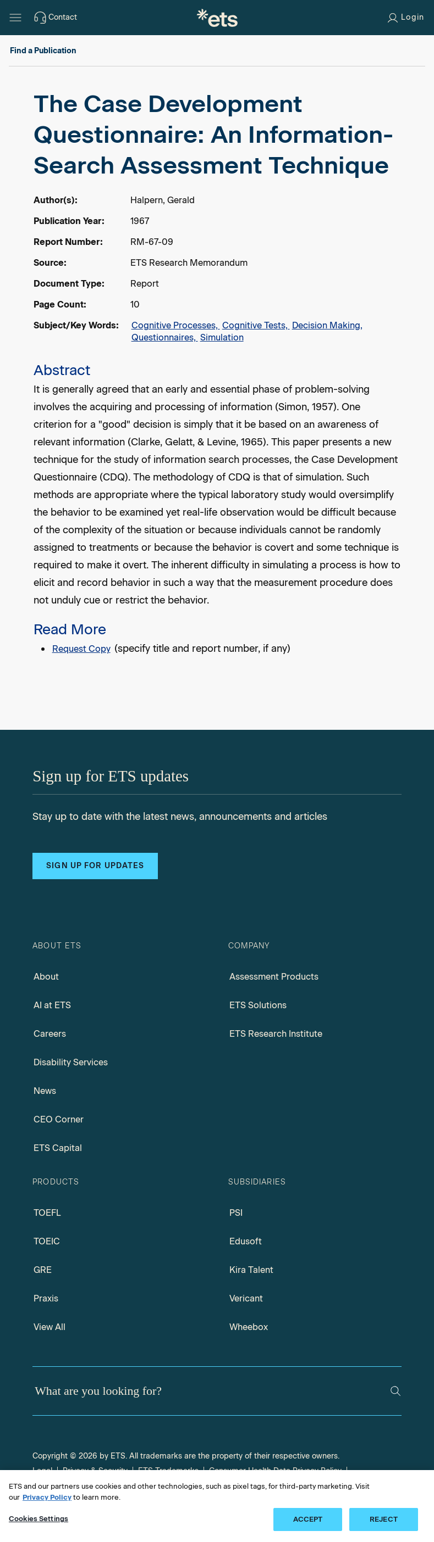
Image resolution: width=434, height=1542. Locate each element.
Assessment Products (273, 976)
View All (49, 1327)
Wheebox (248, 1327)
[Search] (395, 1391)
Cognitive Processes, (175, 325)
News (45, 1091)
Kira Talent (251, 1270)
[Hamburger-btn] (15, 17)
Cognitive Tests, (256, 325)
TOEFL (47, 1213)
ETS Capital (58, 1148)
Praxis (46, 1298)
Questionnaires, (164, 337)
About (46, 976)
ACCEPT (308, 1519)
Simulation (222, 337)
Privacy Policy (47, 1497)
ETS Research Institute (275, 1034)
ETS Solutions (258, 1005)
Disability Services (71, 1062)
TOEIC (47, 1241)
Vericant (246, 1298)
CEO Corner (59, 1119)
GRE (43, 1270)
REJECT (384, 1519)
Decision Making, (327, 325)
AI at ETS (52, 1005)
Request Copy (81, 649)
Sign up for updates (95, 865)
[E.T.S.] (217, 17)
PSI (236, 1213)
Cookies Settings (38, 1519)
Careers (50, 1034)
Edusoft (245, 1241)
